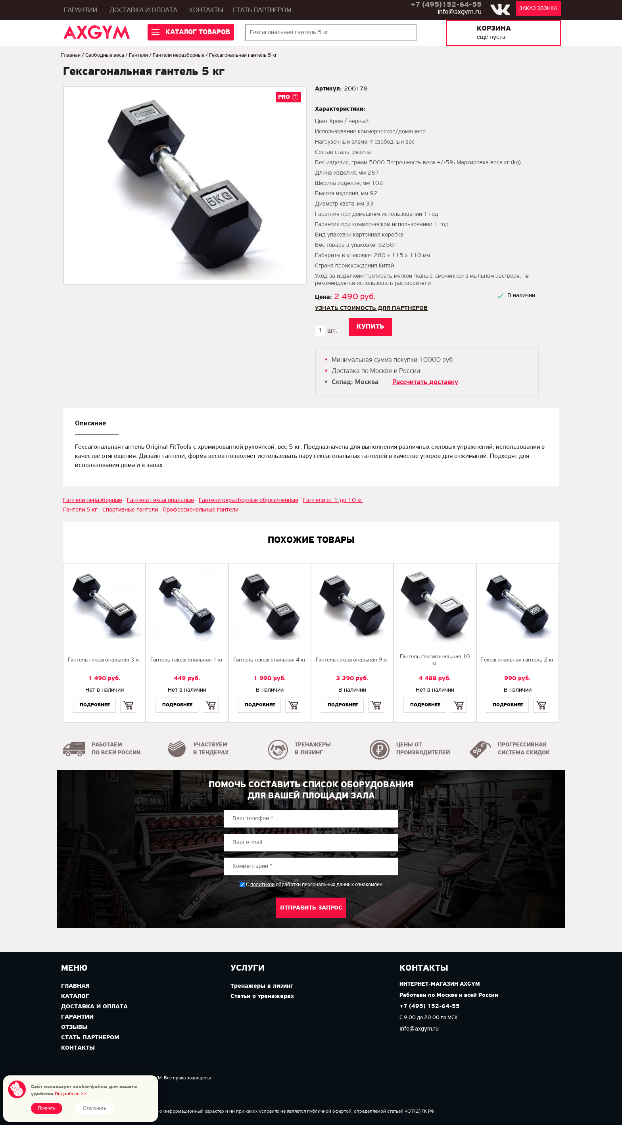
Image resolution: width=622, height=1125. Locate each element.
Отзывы (74, 1027)
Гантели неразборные (178, 55)
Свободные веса (104, 55)
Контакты (206, 10)
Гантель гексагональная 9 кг (352, 660)
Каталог (75, 996)
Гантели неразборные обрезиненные (248, 500)
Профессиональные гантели (200, 510)
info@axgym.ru (460, 12)
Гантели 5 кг (80, 510)
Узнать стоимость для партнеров (371, 308)
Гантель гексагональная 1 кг (186, 660)
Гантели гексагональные (160, 500)
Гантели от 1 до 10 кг (333, 500)
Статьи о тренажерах (262, 996)
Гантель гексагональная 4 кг (269, 660)
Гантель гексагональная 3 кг (104, 660)
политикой (262, 885)
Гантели (138, 55)
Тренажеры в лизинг (261, 986)
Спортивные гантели (130, 510)
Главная (71, 55)
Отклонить (94, 1108)
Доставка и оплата (143, 10)
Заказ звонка (538, 9)
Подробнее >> (71, 1093)
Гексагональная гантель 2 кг (517, 660)
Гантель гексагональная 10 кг (435, 660)
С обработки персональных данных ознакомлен (314, 885)
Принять (46, 1108)
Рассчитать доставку (425, 382)
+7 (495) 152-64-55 (429, 1007)
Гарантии (81, 10)
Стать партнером (262, 10)
